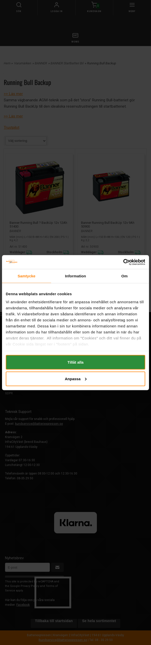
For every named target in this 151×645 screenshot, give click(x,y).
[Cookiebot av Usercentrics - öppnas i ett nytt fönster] (123, 262)
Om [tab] (124, 276)
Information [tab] (75, 276)
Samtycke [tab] (26, 276)
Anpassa (76, 378)
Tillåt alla (75, 362)
